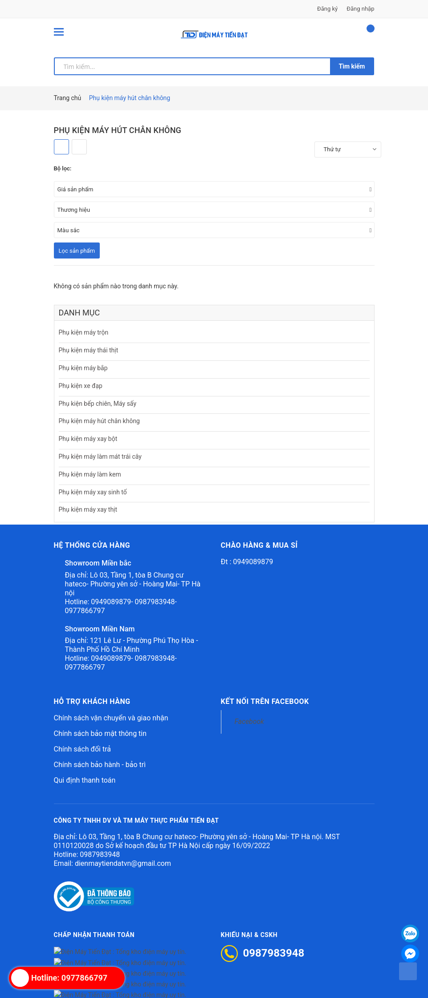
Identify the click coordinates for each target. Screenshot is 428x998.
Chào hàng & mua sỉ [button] (259, 545)
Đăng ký (327, 8)
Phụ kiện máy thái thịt (88, 350)
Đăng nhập (360, 8)
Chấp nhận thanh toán (94, 934)
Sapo (296, 986)
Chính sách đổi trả (82, 749)
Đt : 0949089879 (247, 562)
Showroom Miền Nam (100, 629)
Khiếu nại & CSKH (249, 934)
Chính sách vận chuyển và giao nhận (111, 718)
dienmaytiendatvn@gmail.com (123, 863)
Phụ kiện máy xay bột (88, 438)
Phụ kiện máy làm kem (90, 474)
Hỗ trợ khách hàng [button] (92, 701)
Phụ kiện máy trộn (84, 332)
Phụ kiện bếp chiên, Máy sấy (98, 403)
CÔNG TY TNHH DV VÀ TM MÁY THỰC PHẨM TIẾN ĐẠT (136, 820)
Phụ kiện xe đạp (80, 385)
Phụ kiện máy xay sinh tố (93, 492)
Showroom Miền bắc (98, 563)
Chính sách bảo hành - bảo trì (100, 764)
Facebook (249, 721)
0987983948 (100, 854)
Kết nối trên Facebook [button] (265, 701)
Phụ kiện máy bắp (83, 368)
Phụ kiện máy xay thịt (88, 509)
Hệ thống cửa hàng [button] (92, 545)
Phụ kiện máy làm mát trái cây (100, 456)
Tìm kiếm (352, 66)
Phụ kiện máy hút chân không (99, 420)
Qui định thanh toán (85, 780)
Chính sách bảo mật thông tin (100, 733)
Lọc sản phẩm (77, 250)
